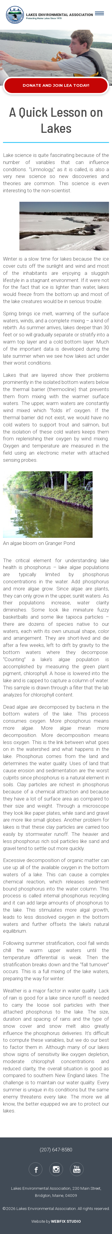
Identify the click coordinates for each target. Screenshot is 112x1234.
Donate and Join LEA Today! (56, 85)
